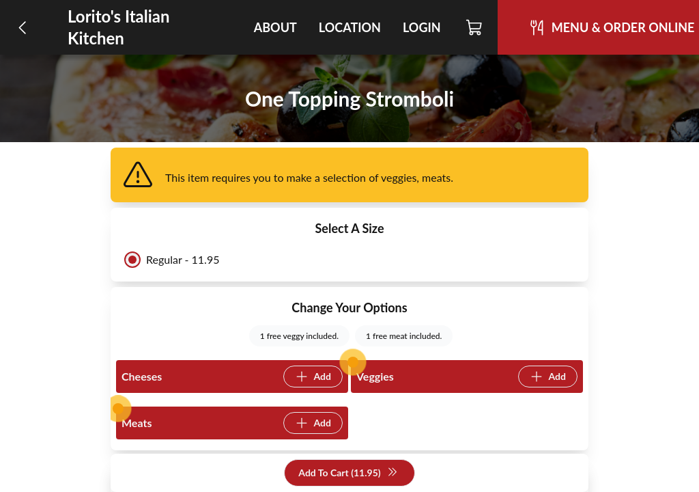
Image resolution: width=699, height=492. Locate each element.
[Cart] (475, 27)
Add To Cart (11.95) (347, 473)
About (275, 27)
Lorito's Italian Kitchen (119, 27)
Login (422, 27)
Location (350, 27)
